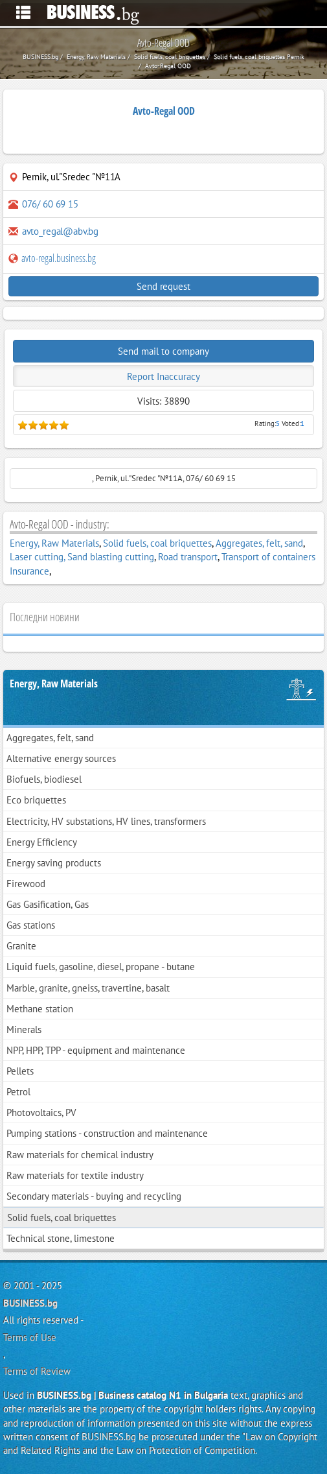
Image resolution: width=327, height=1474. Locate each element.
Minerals (23, 1029)
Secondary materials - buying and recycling (93, 1196)
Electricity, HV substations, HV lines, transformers (106, 821)
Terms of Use (29, 1337)
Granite (21, 946)
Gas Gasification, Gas (47, 904)
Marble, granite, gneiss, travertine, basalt (88, 988)
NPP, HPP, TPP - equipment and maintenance (95, 1050)
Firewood (25, 883)
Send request (163, 286)
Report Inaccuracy (163, 376)
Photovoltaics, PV (41, 1112)
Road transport (188, 557)
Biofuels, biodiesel (44, 779)
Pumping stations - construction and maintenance (107, 1133)
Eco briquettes (36, 800)
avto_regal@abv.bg (60, 231)
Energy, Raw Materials (54, 543)
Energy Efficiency (41, 842)
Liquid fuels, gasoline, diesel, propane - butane (100, 966)
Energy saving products (53, 863)
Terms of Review (37, 1371)
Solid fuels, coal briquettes (157, 543)
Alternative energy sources (61, 758)
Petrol (18, 1092)
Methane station (39, 1009)
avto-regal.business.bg (52, 258)
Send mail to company (163, 351)
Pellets (20, 1071)
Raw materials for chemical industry (79, 1154)
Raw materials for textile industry (75, 1175)
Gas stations (30, 925)
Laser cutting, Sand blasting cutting (82, 557)
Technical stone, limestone (60, 1238)
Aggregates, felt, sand (259, 543)
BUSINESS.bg (30, 1303)
